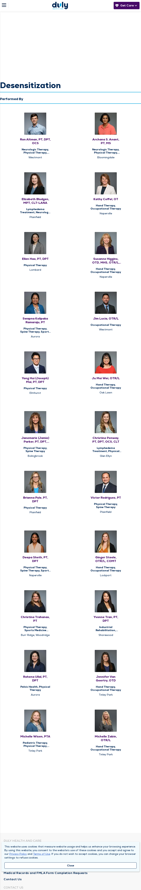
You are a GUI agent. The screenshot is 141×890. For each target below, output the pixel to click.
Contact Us (13, 879)
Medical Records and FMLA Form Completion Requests (46, 873)
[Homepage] (60, 5)
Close (70, 865)
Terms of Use (41, 854)
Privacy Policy (18, 854)
